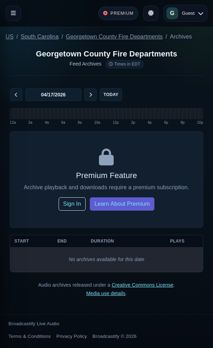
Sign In (72, 204)
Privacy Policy (71, 336)
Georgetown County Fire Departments (114, 37)
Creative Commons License (142, 285)
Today (111, 94)
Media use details (106, 293)
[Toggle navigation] (13, 13)
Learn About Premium (122, 204)
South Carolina (40, 37)
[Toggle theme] (151, 13)
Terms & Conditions (29, 336)
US (10, 37)
